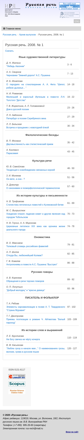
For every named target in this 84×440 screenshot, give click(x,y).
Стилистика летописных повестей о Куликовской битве (35, 205)
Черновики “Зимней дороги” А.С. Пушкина (28, 75)
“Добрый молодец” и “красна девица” (25, 290)
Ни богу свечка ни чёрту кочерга (23, 339)
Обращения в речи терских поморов (25, 281)
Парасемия (12, 153)
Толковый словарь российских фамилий (27, 246)
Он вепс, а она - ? (15, 179)
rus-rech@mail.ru (34, 428)
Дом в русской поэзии (17, 109)
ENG (76, 21)
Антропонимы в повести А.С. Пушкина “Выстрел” (31, 264)
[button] (12, 28)
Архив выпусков (27, 34)
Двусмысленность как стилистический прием (29, 144)
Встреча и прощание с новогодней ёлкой (27, 127)
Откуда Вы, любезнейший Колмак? (24, 255)
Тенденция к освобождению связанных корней (30, 170)
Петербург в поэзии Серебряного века (26, 118)
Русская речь (10, 34)
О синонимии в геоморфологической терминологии (33, 188)
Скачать (9, 51)
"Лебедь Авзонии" (15, 66)
